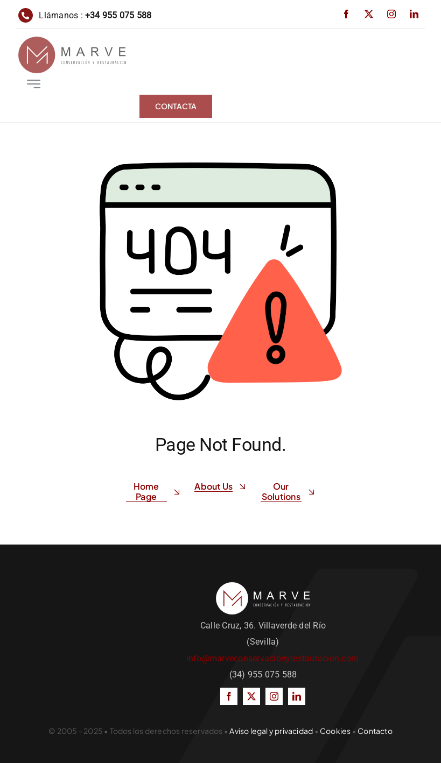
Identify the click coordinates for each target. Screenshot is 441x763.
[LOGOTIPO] (72, 42)
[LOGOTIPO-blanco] (263, 586)
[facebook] (346, 14)
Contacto (375, 731)
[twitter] (368, 14)
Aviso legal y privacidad (271, 731)
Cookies (335, 731)
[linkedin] (414, 14)
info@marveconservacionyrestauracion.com (272, 658)
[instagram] (391, 14)
